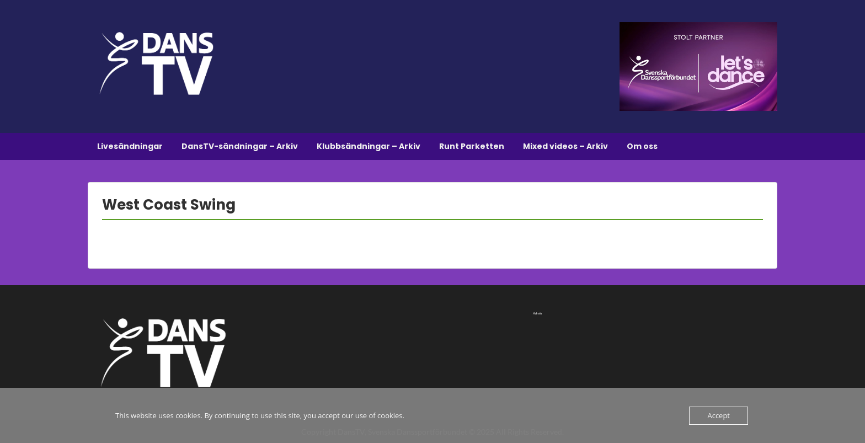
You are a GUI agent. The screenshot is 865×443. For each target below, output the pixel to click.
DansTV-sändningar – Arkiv (239, 146)
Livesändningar (130, 146)
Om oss (642, 146)
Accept (718, 415)
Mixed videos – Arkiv (565, 146)
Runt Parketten (471, 146)
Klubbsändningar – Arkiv (368, 146)
